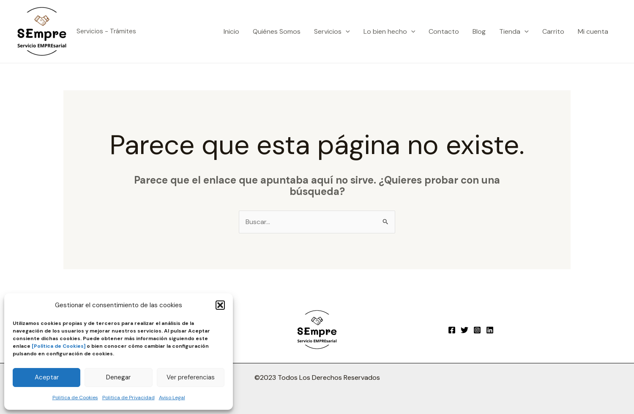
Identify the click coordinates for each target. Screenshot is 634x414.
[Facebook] (452, 330)
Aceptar (47, 377)
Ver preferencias (191, 377)
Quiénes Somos (277, 31)
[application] (346, 31)
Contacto (444, 31)
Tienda (514, 31)
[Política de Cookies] (58, 346)
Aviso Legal (172, 397)
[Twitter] (464, 330)
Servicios (332, 31)
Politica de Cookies (75, 397)
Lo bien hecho (389, 31)
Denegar (118, 377)
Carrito (553, 31)
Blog (479, 31)
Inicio (231, 31)
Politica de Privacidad (128, 397)
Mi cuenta (593, 31)
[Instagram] (477, 330)
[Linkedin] (490, 330)
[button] (220, 305)
